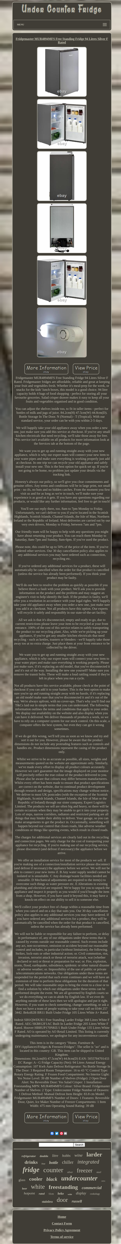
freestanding (63, 1187)
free (43, 1164)
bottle (53, 1162)
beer (24, 1188)
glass (22, 1180)
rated (42, 1193)
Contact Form (62, 1223)
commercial (92, 1187)
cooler (35, 1179)
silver (70, 1172)
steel (99, 1172)
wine (78, 1155)
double (44, 1156)
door (62, 1199)
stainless (47, 1201)
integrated (88, 1162)
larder (94, 1154)
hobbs (66, 1156)
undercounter (79, 1178)
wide (70, 1194)
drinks (31, 1162)
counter (53, 1170)
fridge (31, 1170)
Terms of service (61, 1237)
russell (77, 1201)
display (81, 1193)
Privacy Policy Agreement (61, 1230)
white (38, 1186)
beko (61, 1193)
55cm (51, 1193)
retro (103, 1181)
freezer (84, 1170)
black (51, 1179)
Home (62, 1217)
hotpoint (29, 1193)
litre (55, 1155)
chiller (68, 1162)
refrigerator (29, 1156)
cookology (95, 1193)
